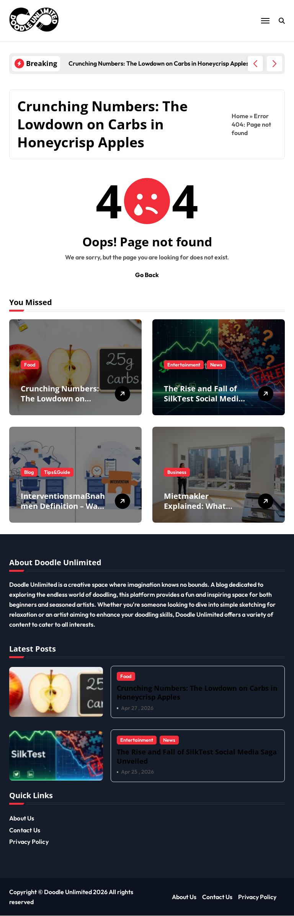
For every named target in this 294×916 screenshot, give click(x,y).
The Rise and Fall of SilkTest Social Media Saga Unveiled (203, 398)
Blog (29, 472)
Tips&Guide (57, 472)
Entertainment (183, 364)
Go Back (147, 275)
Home (240, 116)
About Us (21, 818)
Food (30, 364)
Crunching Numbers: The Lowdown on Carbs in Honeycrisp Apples (60, 403)
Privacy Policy (29, 841)
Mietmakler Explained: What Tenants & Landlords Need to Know (203, 511)
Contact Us (24, 830)
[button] (274, 63)
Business (176, 472)
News (216, 364)
